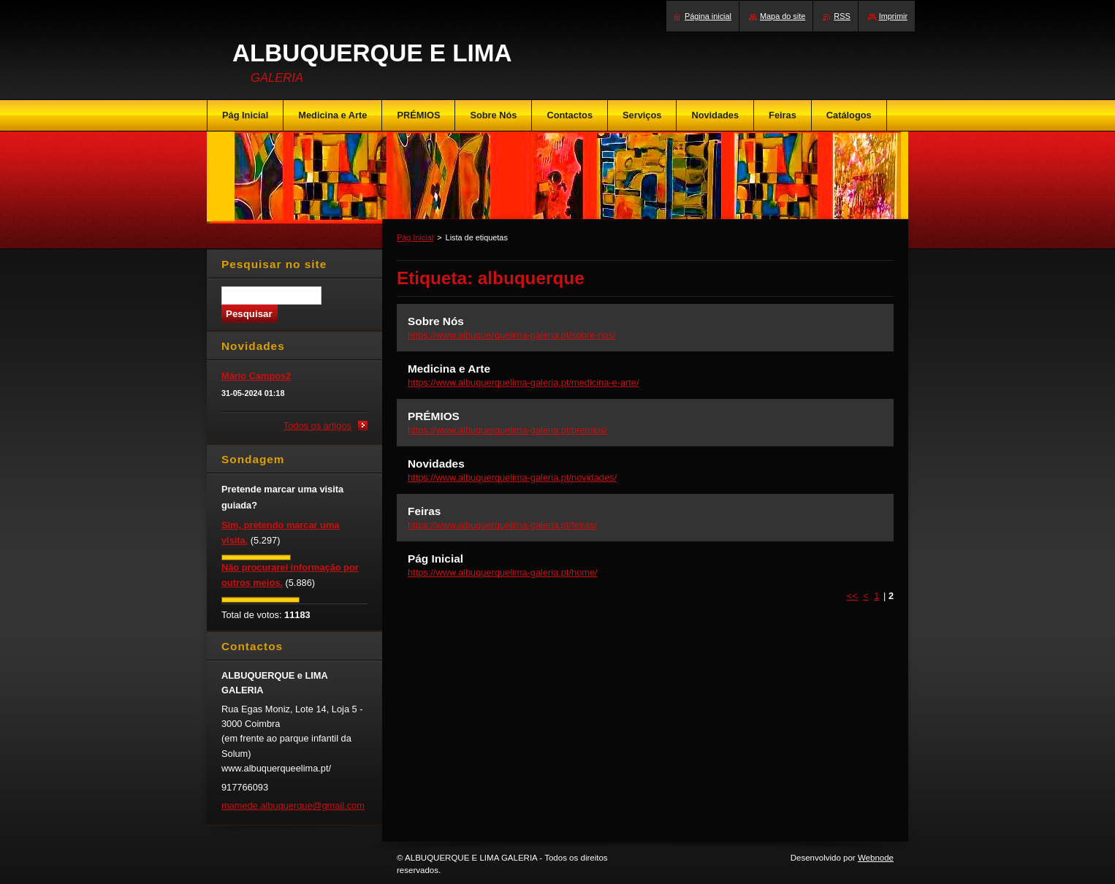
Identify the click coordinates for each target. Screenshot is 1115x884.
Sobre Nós (436, 321)
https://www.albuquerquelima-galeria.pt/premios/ (507, 429)
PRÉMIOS (434, 416)
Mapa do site (782, 16)
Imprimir (893, 16)
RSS (842, 16)
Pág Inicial (415, 237)
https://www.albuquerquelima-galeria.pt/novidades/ (512, 477)
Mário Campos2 (256, 375)
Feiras (424, 511)
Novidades (436, 463)
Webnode (876, 857)
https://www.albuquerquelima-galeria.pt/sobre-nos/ (512, 334)
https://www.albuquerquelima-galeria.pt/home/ (503, 572)
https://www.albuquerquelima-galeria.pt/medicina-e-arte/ (523, 382)
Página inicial (708, 16)
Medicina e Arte (449, 368)
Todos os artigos (317, 425)
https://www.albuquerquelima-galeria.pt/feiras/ (502, 524)
